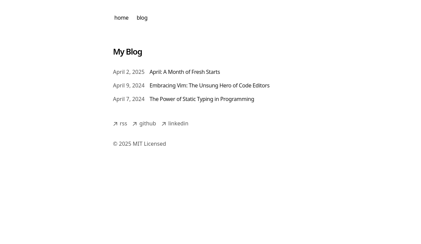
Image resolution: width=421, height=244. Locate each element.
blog (141, 17)
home (121, 17)
